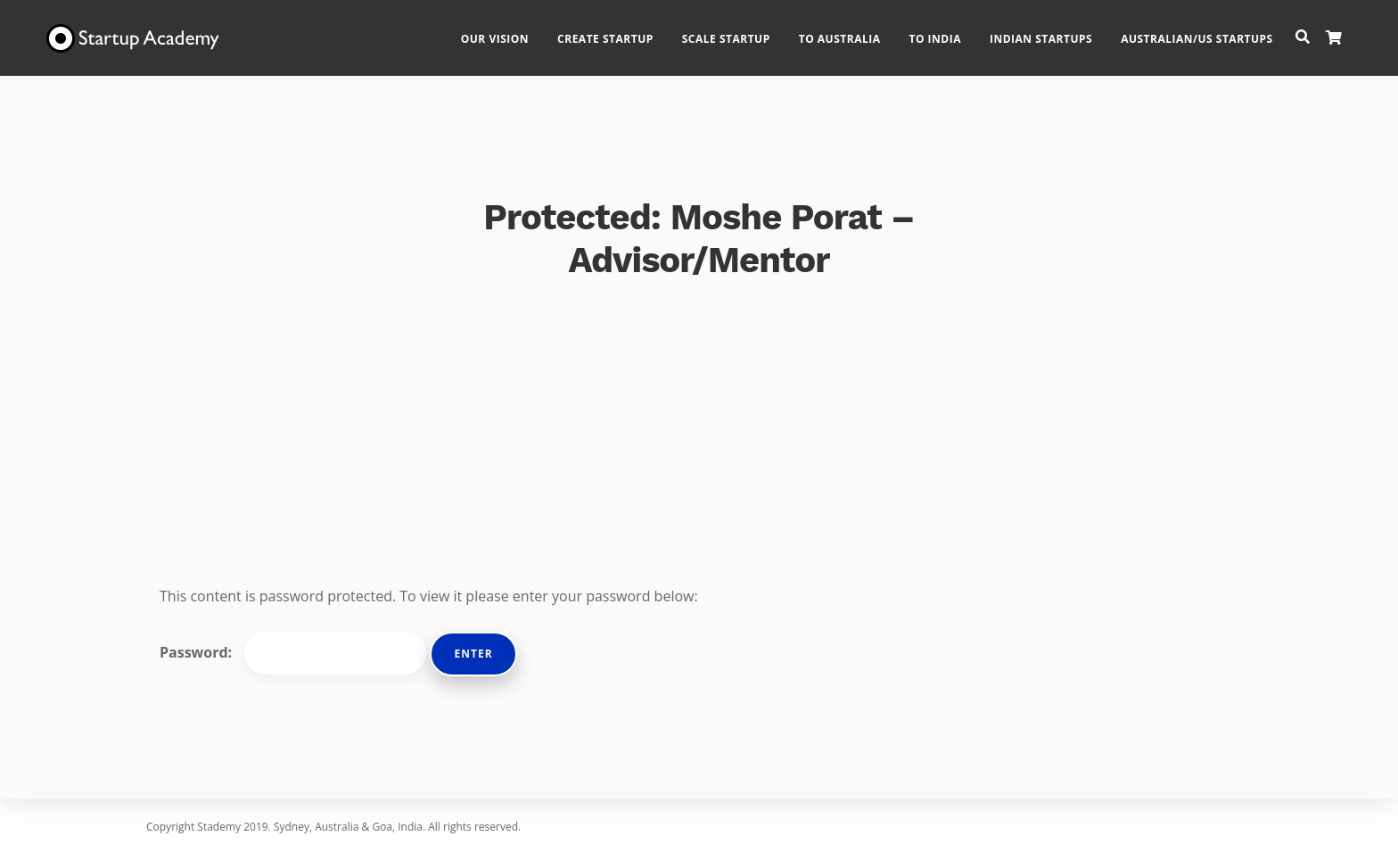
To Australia (857, 31)
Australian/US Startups (1214, 31)
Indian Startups (1058, 31)
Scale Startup (743, 31)
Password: (293, 653)
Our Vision (512, 31)
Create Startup (622, 31)
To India (952, 31)
